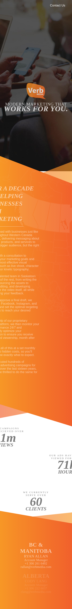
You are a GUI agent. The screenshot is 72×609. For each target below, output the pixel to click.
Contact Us (57, 5)
